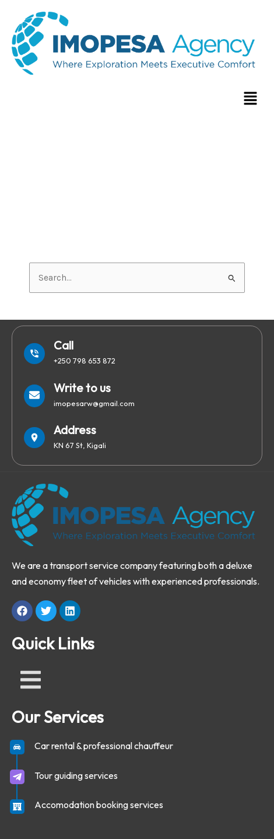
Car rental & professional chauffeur (103, 745)
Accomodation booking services (98, 804)
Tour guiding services (76, 775)
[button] (250, 99)
